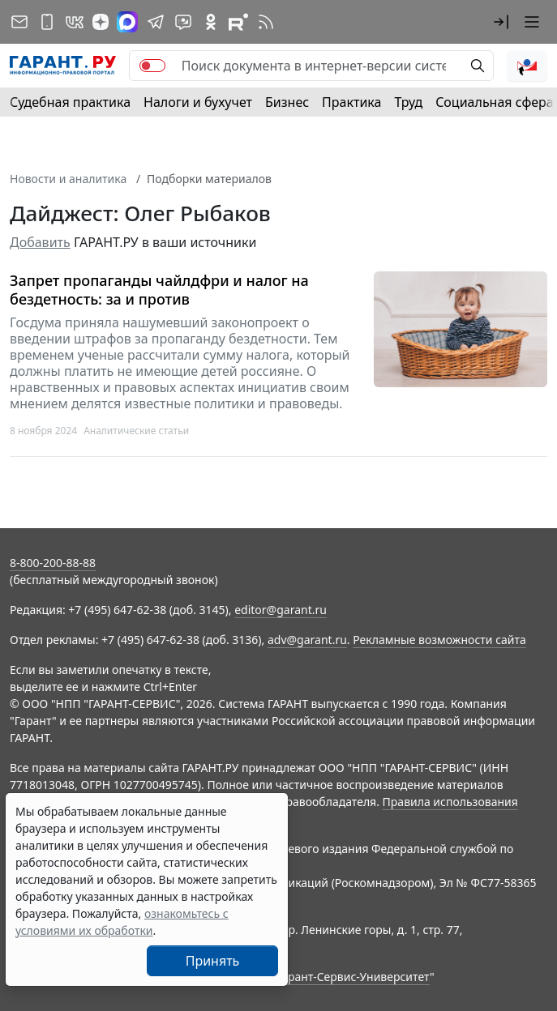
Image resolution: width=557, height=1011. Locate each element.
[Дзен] (100, 22)
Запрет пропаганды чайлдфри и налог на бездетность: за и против (159, 289)
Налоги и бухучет (198, 102)
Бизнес (287, 102)
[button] (501, 21)
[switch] (152, 65)
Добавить (40, 242)
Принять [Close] (213, 961)
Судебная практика (70, 102)
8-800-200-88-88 (53, 562)
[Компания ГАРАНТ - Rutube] (238, 22)
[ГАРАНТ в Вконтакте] (74, 22)
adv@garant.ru (307, 639)
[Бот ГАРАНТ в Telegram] (183, 22)
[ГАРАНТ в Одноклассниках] (211, 22)
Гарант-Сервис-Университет (353, 976)
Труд (408, 102)
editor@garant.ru (280, 609)
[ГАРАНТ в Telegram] (155, 22)
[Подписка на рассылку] (19, 22)
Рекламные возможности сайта (439, 639)
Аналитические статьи (136, 430)
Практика (351, 102)
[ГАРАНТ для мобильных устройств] (47, 22)
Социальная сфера (494, 102)
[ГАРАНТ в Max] (127, 21)
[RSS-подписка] (266, 22)
